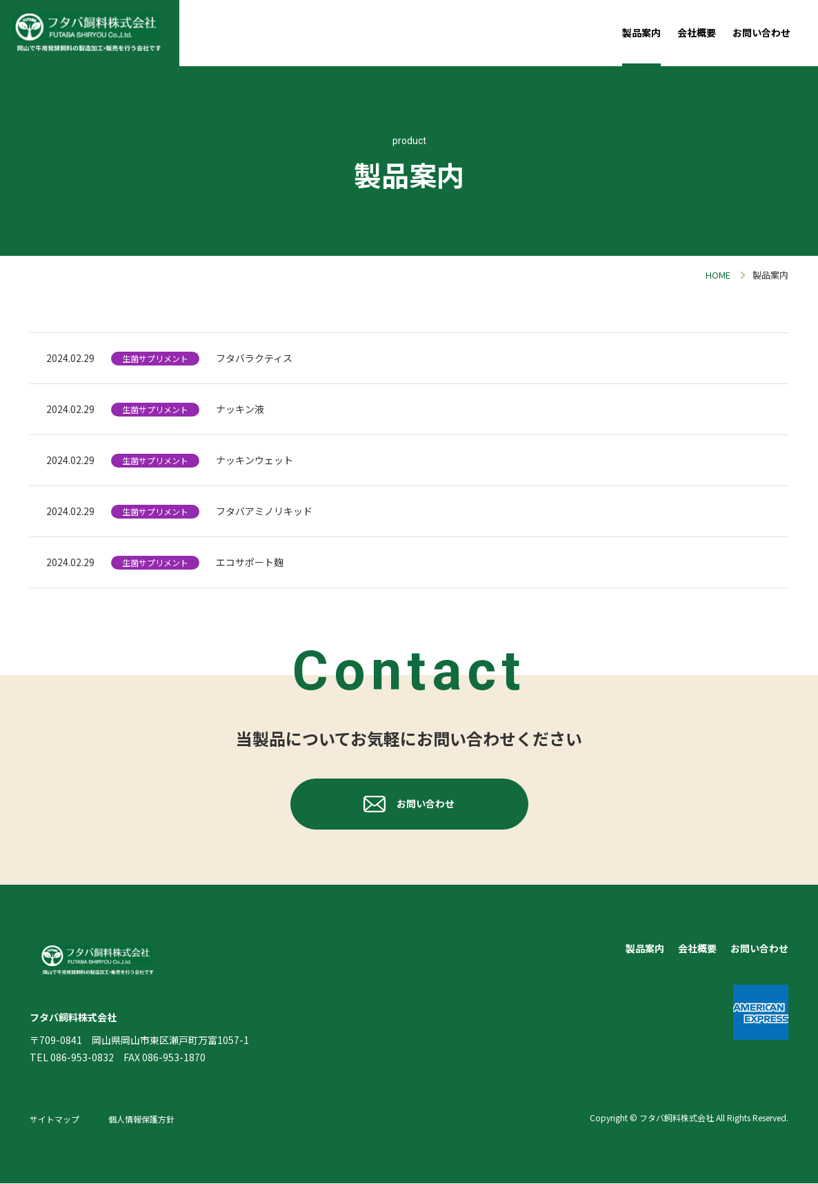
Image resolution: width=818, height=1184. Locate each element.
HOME (718, 274)
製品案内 (641, 32)
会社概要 (696, 32)
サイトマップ (54, 1120)
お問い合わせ (761, 32)
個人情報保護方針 (141, 1120)
